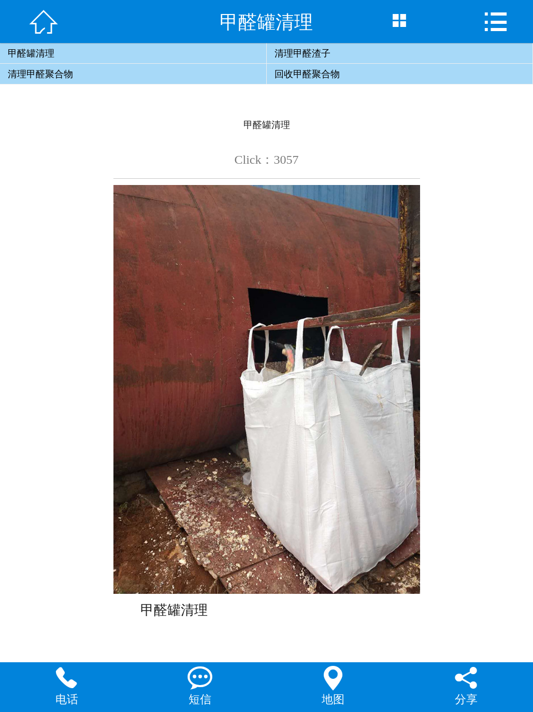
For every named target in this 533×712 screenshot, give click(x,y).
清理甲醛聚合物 (40, 74)
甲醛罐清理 (31, 53)
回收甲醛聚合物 (307, 74)
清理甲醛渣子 (302, 53)
